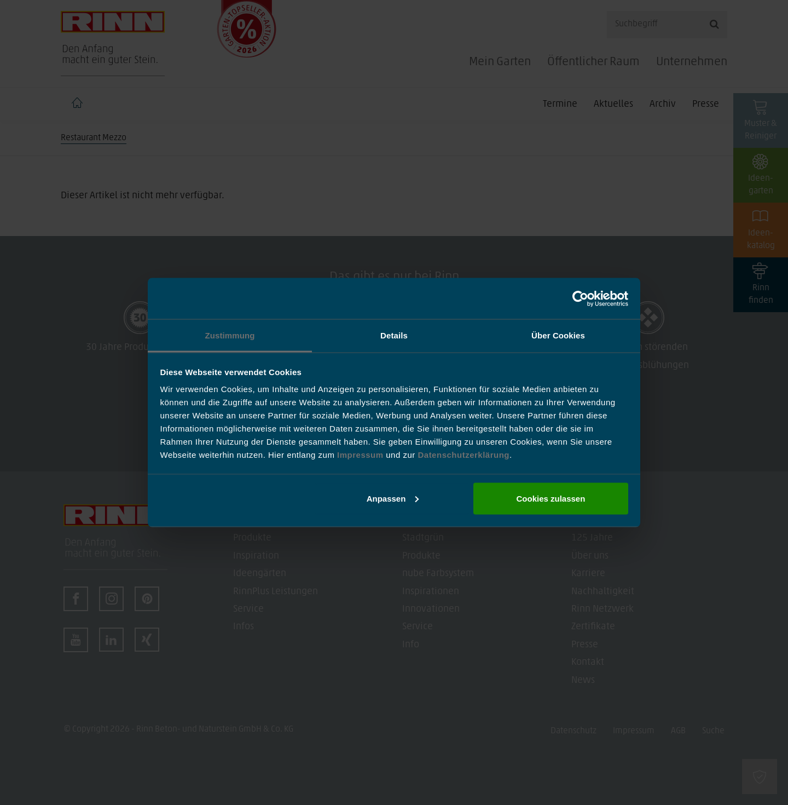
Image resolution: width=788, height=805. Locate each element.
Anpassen (393, 498)
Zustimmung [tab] (230, 335)
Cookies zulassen (550, 498)
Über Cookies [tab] (558, 335)
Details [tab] (394, 335)
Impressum (361, 454)
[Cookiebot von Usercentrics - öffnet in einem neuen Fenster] (580, 298)
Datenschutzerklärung (463, 454)
